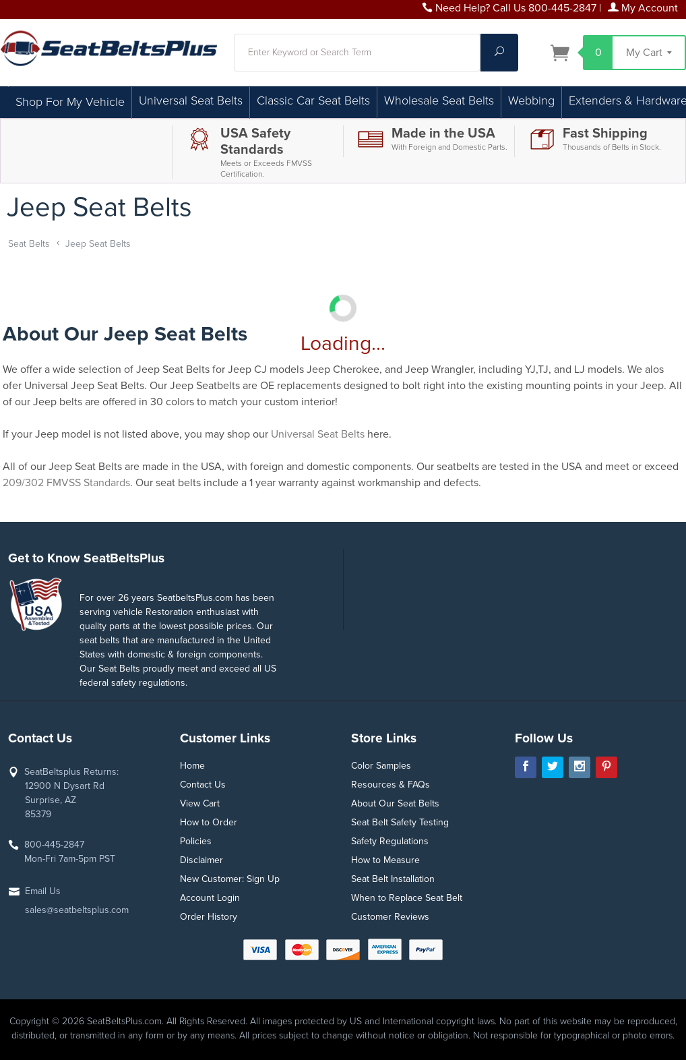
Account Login (210, 898)
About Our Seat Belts (395, 803)
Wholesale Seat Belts (439, 100)
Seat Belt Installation (393, 879)
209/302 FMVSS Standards (66, 483)
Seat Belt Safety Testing (400, 822)
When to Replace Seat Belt (406, 898)
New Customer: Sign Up (230, 879)
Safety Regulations (390, 841)
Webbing (531, 100)
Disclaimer (201, 860)
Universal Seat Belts (191, 100)
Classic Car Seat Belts (313, 100)
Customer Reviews (390, 916)
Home (192, 765)
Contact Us (203, 784)
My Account (643, 8)
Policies (196, 841)
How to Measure (385, 860)
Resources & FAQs (390, 784)
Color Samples (381, 765)
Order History (208, 916)
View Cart (200, 803)
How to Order (208, 822)
